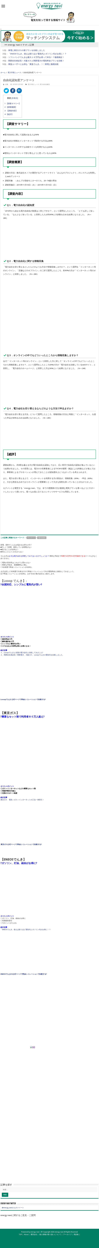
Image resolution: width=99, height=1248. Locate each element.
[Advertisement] (49, 332)
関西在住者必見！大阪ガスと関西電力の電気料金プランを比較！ (36, 61)
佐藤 (6, 84)
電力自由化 (42, 538)
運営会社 (34, 1234)
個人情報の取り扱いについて (50, 1234)
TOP (20, 1234)
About (26, 1234)
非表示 (14, 98)
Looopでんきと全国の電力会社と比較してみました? (23, 653)
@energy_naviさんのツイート (13, 1208)
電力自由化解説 (45, 84)
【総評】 (9, 114)
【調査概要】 (11, 107)
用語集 (76, 1234)
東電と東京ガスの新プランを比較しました (26, 50)
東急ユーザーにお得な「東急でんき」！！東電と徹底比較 (33, 64)
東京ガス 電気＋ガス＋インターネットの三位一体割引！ (22, 800)
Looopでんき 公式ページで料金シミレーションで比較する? (23, 699)
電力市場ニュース (14, 72)
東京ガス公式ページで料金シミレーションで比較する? (21, 844)
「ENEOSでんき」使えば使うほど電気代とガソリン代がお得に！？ (37, 54)
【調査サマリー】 (12, 103)
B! (19, 90)
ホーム (3, 72)
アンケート (31, 538)
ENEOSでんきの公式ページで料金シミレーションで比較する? (24, 974)
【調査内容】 (11, 111)
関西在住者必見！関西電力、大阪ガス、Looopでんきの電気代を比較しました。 (34, 655)
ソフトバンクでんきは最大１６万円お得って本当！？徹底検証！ (36, 57)
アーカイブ (67, 1234)
